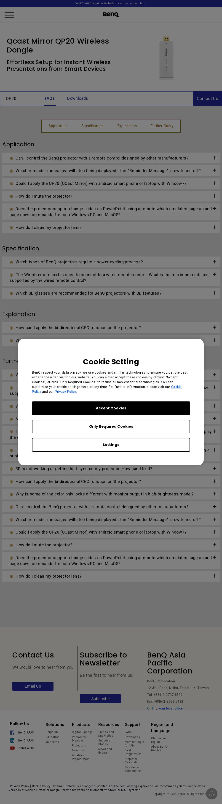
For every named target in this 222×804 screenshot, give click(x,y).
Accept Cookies (111, 408)
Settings (111, 444)
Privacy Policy (65, 391)
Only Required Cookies (111, 426)
